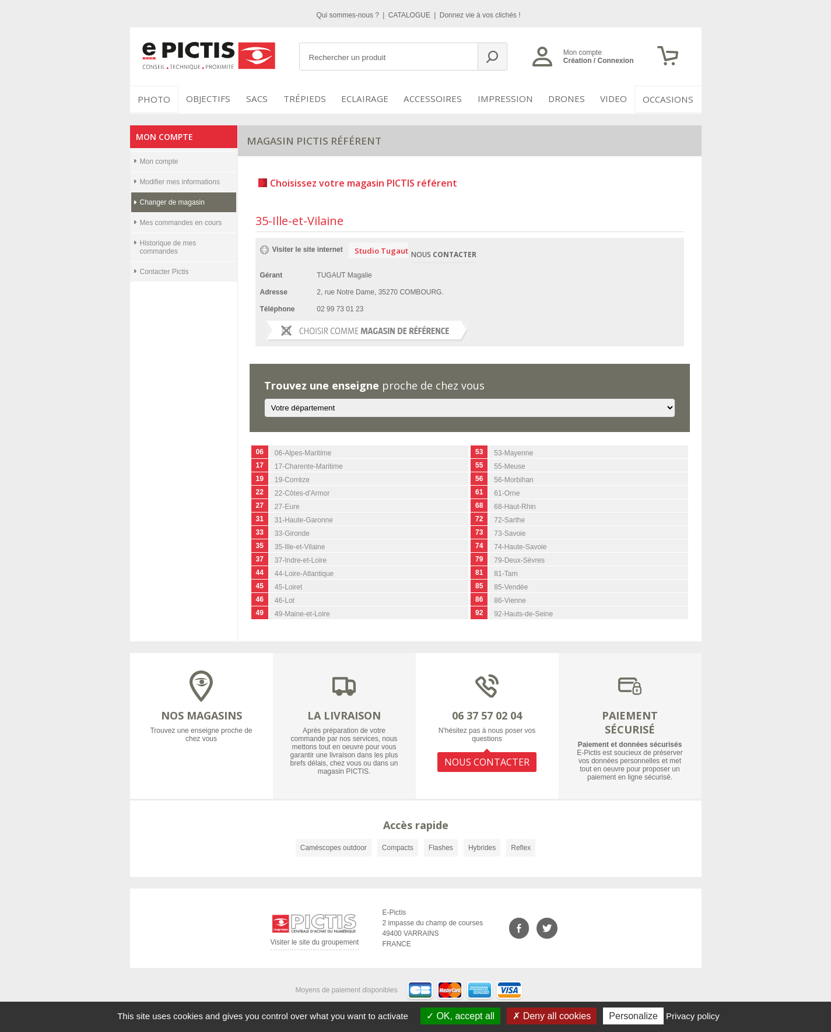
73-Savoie (509, 533)
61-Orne (507, 493)
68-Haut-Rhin (514, 506)
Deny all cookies (552, 1016)
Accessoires (437, 99)
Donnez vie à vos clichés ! (480, 15)
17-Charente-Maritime (309, 466)
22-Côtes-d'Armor (302, 493)
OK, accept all (460, 1016)
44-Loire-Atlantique (304, 573)
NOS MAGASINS (201, 714)
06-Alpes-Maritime (303, 452)
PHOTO (153, 99)
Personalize (633, 1016)
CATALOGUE (410, 15)
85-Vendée (511, 586)
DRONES (566, 99)
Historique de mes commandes (168, 246)
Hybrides (482, 847)
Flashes (441, 847)
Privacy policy (693, 1016)
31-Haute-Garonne (304, 519)
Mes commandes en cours (181, 221)
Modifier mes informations (180, 181)
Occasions (670, 99)
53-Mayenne (513, 452)
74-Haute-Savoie (520, 546)
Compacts (397, 847)
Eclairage (371, 99)
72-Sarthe (509, 519)
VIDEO (614, 99)
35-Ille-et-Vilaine (300, 546)
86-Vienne (510, 600)
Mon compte (159, 160)
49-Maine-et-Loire (302, 613)
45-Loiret (288, 586)
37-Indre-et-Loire (301, 560)
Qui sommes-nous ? (349, 15)
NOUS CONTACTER (487, 760)
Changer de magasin (172, 201)
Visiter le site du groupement (315, 943)
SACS (259, 99)
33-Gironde (292, 533)
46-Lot (284, 600)
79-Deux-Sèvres (519, 560)
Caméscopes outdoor (333, 847)
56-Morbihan (513, 479)
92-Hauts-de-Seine (523, 613)
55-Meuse (509, 466)
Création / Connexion (598, 61)
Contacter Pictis (164, 270)
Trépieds (311, 99)
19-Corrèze (292, 479)
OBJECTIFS (207, 99)
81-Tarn (506, 573)
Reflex (521, 847)
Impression (506, 99)
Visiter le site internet (307, 248)
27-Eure (287, 506)
